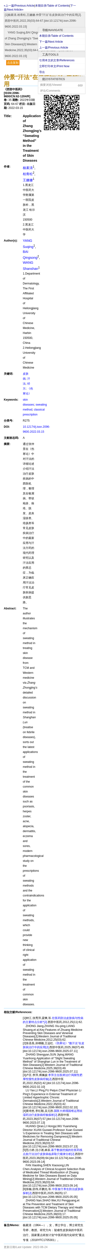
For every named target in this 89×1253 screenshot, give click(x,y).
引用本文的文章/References (57, 60)
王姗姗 (28, 180)
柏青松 (28, 174)
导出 (42, 72)
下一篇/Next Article (51, 41)
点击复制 (13, 62)
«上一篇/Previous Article (19, 5)
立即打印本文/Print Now (54, 66)
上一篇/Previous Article (53, 47)
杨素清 (28, 168)
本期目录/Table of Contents (56, 35)
